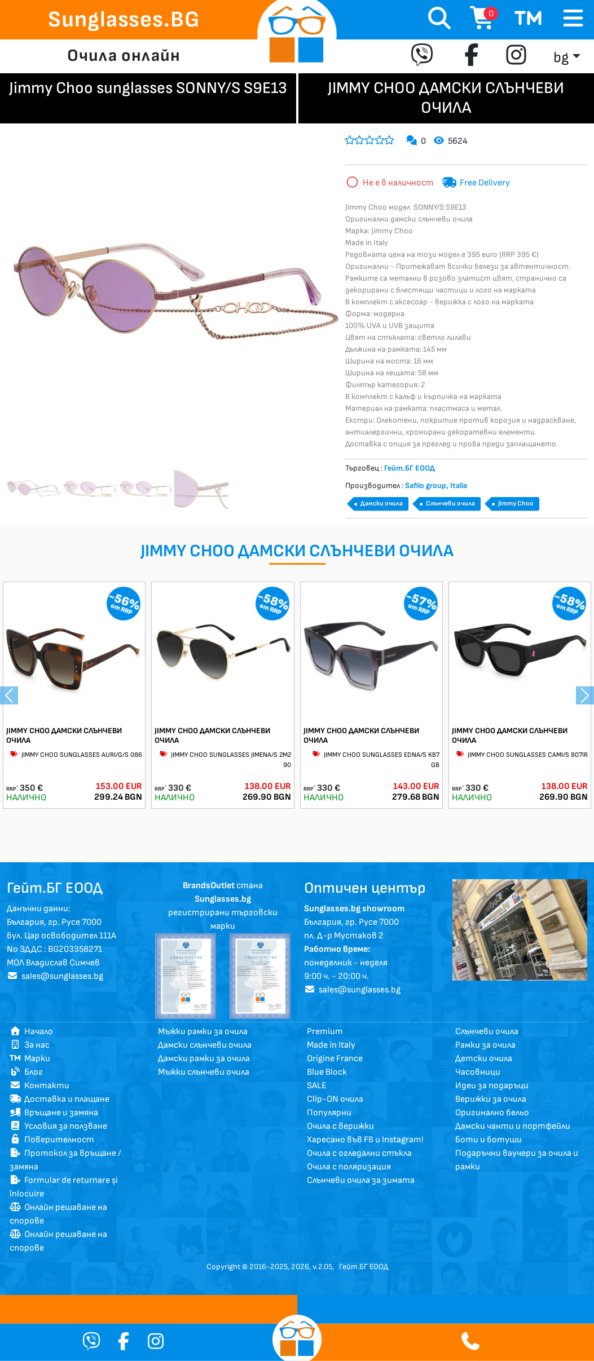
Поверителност (52, 1139)
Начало (31, 1031)
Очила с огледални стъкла (359, 1153)
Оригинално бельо (492, 1112)
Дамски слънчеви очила (205, 1045)
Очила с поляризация (349, 1166)
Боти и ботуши (488, 1139)
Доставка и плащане (59, 1099)
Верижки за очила (490, 1099)
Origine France (335, 1058)
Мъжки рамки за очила (203, 1031)
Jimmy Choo (516, 503)
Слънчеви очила (450, 503)
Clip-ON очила (335, 1099)
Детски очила (483, 1058)
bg (561, 58)
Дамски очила (381, 503)
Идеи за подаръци (492, 1085)
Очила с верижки (340, 1126)
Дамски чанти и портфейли (512, 1126)
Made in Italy (331, 1045)
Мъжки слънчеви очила (203, 1072)
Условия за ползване (58, 1126)
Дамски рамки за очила (204, 1058)
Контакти (39, 1085)
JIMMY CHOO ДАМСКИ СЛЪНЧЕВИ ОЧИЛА (64, 735)
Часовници (477, 1072)
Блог (26, 1072)
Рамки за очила (485, 1045)
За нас (30, 1045)
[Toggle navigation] (573, 19)
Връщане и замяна (54, 1112)
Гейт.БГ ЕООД (363, 1266)
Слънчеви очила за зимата (361, 1180)
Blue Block (327, 1072)
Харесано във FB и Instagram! (365, 1139)
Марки (30, 1058)
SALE (317, 1085)
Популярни (329, 1112)
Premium (325, 1031)
